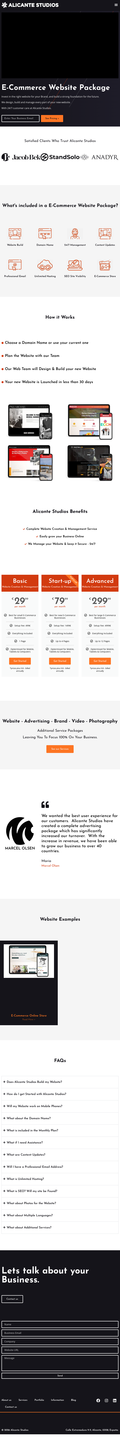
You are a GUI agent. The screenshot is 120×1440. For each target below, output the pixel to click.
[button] (116, 4)
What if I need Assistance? (25, 1142)
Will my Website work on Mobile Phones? (34, 1106)
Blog (74, 1400)
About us (6, 1400)
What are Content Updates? (26, 1154)
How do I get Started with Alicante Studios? (36, 1094)
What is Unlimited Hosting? (25, 1179)
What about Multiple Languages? (30, 1215)
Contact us (11, 1407)
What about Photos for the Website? (31, 1203)
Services (23, 1400)
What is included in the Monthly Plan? (32, 1130)
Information (58, 1400)
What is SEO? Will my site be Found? (32, 1191)
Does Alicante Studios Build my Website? (34, 1082)
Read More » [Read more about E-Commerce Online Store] (28, 1019)
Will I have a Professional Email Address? (35, 1167)
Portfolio (40, 1400)
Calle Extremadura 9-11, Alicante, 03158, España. (92, 1430)
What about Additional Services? (29, 1227)
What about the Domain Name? (29, 1118)
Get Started (20, 661)
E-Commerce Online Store (29, 1015)
